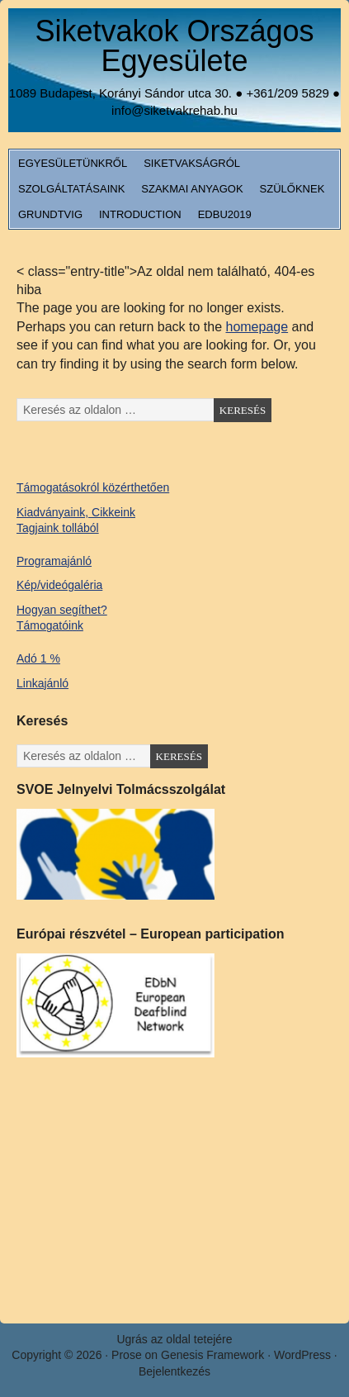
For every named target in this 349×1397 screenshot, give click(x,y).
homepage (256, 327)
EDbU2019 (225, 214)
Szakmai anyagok (192, 189)
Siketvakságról (192, 163)
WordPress (302, 1354)
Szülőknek (292, 189)
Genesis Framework (212, 1354)
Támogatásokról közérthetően (93, 487)
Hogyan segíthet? (62, 609)
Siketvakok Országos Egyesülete (174, 46)
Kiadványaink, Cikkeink (76, 512)
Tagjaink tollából (58, 528)
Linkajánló (42, 683)
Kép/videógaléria (59, 585)
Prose (126, 1354)
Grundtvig (50, 214)
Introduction (140, 214)
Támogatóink (50, 625)
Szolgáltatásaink (71, 189)
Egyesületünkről (72, 163)
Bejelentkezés (174, 1371)
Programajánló (54, 561)
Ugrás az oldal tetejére (174, 1339)
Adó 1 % (38, 658)
